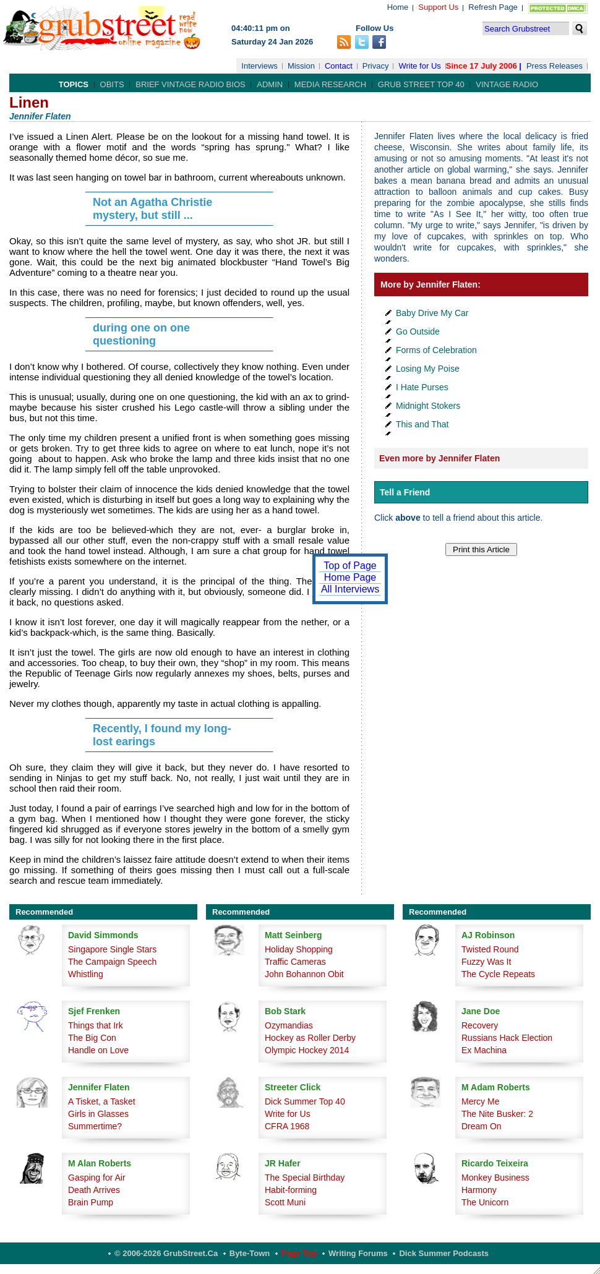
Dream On (481, 1126)
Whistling (85, 974)
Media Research (330, 84)
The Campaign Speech (112, 962)
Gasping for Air (97, 1177)
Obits (112, 84)
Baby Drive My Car (432, 313)
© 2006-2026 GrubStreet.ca (166, 1253)
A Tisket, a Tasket (101, 1101)
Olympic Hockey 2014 (307, 1050)
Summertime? (95, 1126)
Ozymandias (289, 1025)
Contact (339, 66)
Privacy (375, 66)
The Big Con (92, 1038)
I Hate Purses (422, 387)
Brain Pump (90, 1202)
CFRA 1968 (287, 1126)
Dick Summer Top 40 (305, 1101)
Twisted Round (490, 949)
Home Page (350, 577)
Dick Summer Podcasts (444, 1253)
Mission (301, 66)
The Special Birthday (305, 1177)
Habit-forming (291, 1190)
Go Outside (418, 331)
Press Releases (554, 66)
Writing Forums (358, 1253)
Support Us (438, 7)
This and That (422, 424)
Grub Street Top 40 (421, 84)
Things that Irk (95, 1025)
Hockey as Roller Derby (310, 1038)
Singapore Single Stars (112, 949)
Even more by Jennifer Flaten (439, 458)
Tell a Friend (405, 492)
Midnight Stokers (428, 406)
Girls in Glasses (98, 1114)
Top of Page (350, 565)
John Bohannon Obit (304, 974)
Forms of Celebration (436, 350)
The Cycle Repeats (498, 974)
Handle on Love (98, 1050)
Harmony (479, 1190)
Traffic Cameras (295, 962)
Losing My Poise (428, 369)
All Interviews (350, 589)
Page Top (299, 1253)
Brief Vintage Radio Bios (190, 84)
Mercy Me (480, 1101)
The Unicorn (484, 1202)
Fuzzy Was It (486, 962)
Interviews (259, 66)
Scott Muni (285, 1202)
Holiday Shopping (299, 949)
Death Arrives (94, 1190)
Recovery (479, 1025)
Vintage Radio (507, 84)
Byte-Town (249, 1253)
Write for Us (419, 66)
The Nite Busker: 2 (497, 1114)
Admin (270, 84)
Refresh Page (493, 7)
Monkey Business (495, 1177)
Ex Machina (484, 1050)
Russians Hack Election (506, 1038)
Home (398, 7)
